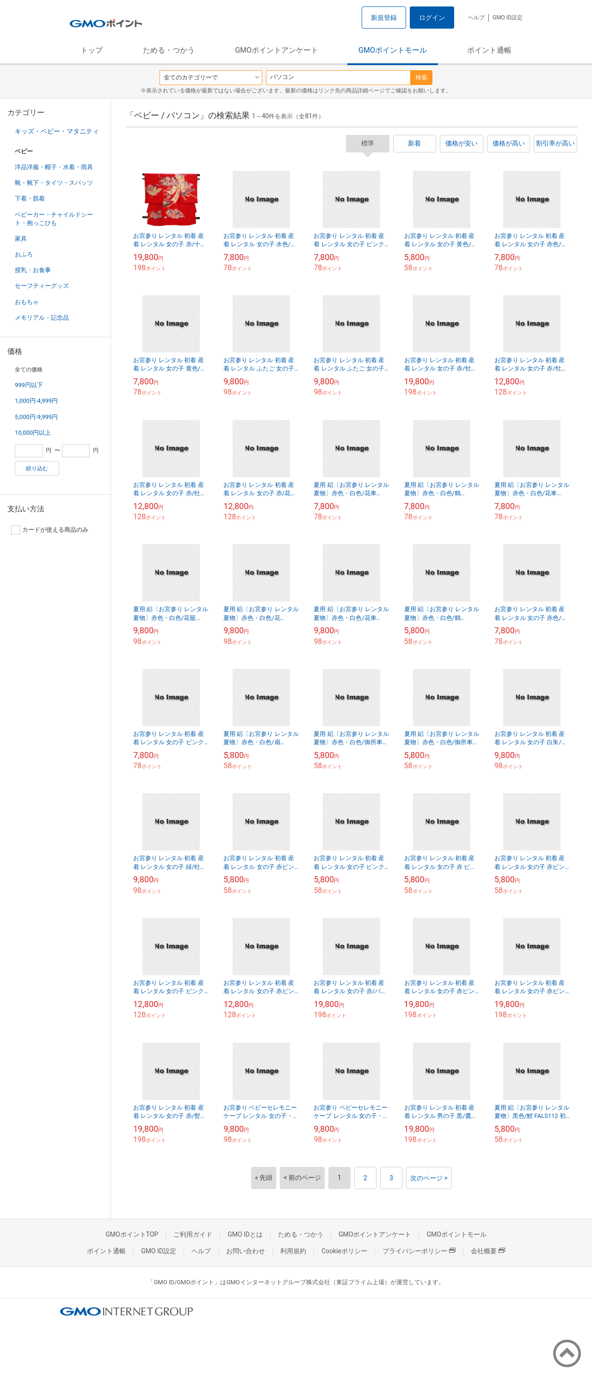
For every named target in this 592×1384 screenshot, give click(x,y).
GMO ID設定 (508, 17)
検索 (421, 77)
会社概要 (488, 1251)
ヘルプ (476, 17)
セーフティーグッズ (42, 285)
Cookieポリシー (344, 1251)
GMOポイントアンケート (276, 50)
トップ (91, 50)
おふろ (24, 254)
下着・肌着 (30, 198)
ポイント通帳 (489, 50)
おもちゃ (27, 301)
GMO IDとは (245, 1234)
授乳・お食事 (33, 270)
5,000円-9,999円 (36, 416)
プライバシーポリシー (419, 1251)
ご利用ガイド (192, 1234)
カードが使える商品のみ (49, 529)
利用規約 (293, 1251)
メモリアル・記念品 (42, 317)
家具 (21, 238)
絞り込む (37, 468)
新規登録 (384, 17)
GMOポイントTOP (131, 1234)
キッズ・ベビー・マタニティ (57, 131)
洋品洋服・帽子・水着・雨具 (54, 167)
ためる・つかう (169, 50)
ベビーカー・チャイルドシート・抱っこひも (54, 218)
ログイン (432, 17)
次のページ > (429, 1178)
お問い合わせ (245, 1251)
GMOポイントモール (392, 50)
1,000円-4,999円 (36, 400)
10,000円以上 (33, 432)
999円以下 (29, 385)
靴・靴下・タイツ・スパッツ (54, 182)
